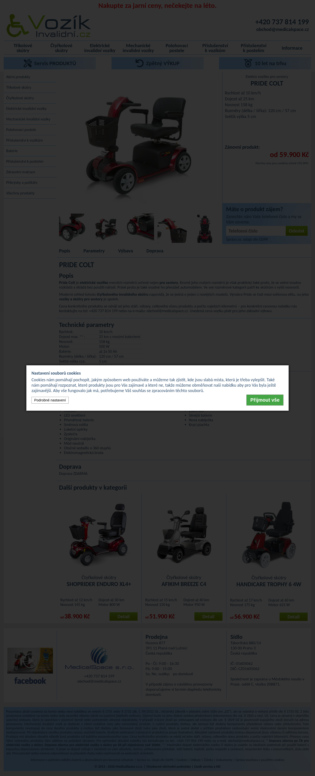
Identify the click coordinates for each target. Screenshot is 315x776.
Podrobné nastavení (50, 400)
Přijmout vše (265, 400)
